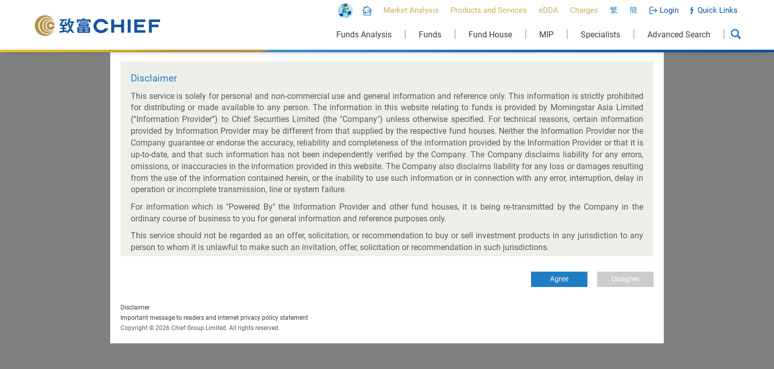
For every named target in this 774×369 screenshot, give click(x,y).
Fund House (490, 34)
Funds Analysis (364, 34)
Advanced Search (678, 34)
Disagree (625, 279)
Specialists (600, 34)
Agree (559, 279)
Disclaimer (135, 307)
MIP (546, 34)
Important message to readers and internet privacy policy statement (214, 317)
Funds (430, 34)
